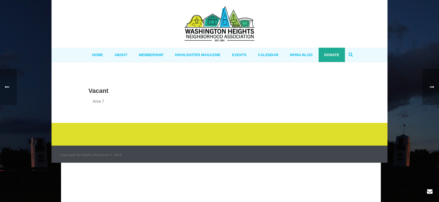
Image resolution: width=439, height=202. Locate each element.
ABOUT (121, 55)
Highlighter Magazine (198, 55)
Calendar (268, 55)
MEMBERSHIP (151, 55)
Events (239, 55)
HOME (97, 55)
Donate (331, 55)
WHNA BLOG (301, 55)
